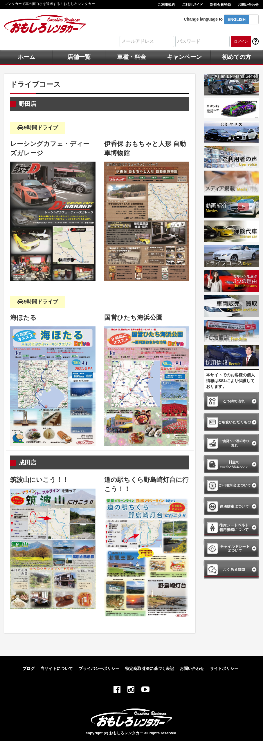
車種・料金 (131, 57)
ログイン (241, 41)
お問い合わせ (248, 5)
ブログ (28, 668)
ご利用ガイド (192, 5)
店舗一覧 (79, 57)
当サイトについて (56, 668)
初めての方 (236, 57)
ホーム (26, 57)
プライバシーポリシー (99, 668)
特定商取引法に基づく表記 (149, 668)
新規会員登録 (220, 5)
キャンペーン (184, 57)
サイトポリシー (224, 668)
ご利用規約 (166, 5)
